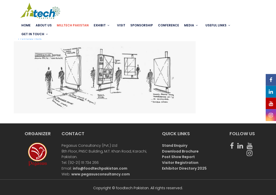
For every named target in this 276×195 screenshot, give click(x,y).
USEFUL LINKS (216, 25)
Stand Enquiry (174, 145)
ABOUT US (44, 25)
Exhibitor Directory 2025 (184, 168)
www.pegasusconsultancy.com (100, 174)
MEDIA (189, 25)
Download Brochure (180, 151)
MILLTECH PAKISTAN (73, 25)
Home (26, 25)
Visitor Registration (180, 162)
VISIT (121, 25)
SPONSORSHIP (141, 25)
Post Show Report (178, 156)
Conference (168, 25)
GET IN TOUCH (32, 34)
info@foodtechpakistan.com (100, 168)
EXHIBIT (100, 25)
